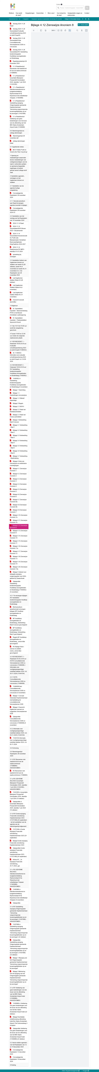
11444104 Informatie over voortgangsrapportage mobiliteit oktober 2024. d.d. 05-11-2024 (18, 741)
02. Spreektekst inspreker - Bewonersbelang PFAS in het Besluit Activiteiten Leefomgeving (18, 312)
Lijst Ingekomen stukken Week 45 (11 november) (16, 295)
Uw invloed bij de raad (61, 14)
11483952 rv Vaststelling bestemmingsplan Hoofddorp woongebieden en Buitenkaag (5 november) (18, 383)
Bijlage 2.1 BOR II (17, 406)
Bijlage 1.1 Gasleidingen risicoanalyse (18, 394)
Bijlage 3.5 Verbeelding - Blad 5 (18, 447)
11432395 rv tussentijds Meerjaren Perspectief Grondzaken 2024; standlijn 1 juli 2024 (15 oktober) (19, 795)
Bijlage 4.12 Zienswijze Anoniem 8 (18, 526)
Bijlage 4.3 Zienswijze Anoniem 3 (18, 480)
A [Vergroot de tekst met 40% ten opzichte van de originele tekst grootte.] (88, 19)
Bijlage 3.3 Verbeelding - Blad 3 (18, 436)
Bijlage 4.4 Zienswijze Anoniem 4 (18, 485)
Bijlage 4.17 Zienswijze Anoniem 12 (18, 552)
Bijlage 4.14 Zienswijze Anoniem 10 (18, 537)
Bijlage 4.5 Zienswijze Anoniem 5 (18, 490)
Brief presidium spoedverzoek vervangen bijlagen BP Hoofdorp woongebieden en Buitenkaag (17, 611)
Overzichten (40, 13)
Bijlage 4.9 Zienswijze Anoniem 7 (18, 511)
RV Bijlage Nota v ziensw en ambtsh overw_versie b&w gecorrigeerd (17, 650)
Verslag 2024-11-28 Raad (17, 25)
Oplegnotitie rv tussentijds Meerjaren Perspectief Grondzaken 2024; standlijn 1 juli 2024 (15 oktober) (18, 806)
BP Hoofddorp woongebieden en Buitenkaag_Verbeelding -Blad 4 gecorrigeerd (18, 631)
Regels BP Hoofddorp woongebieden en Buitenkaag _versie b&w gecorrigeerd (18, 640)
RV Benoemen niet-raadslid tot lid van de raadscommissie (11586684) (18, 773)
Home (20, 19)
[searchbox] (70, 8)
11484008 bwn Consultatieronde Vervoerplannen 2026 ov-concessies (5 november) (17, 689)
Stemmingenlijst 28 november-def (17, 137)
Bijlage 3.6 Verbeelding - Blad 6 (18, 452)
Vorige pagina (83, 24)
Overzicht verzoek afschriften (17, 301)
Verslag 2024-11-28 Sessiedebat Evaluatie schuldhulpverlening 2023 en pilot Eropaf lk (18, 32)
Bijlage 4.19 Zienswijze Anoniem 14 (18, 563)
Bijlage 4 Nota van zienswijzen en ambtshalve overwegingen (18, 463)
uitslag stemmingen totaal (17, 142)
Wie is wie (51, 13)
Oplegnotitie (15, 903)
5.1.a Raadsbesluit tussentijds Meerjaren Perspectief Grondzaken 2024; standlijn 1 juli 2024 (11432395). (18, 80)
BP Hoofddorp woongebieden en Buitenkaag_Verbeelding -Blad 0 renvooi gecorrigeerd (18, 622)
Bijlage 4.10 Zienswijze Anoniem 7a (18, 516)
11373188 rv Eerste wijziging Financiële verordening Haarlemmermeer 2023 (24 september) (18, 833)
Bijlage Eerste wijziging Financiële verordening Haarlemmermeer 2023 (18, 843)
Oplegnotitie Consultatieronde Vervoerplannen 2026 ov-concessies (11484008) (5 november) (18, 721)
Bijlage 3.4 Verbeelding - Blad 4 (18, 441)
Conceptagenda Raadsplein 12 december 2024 (17, 1052)
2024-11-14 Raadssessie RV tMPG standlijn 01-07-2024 (17, 249)
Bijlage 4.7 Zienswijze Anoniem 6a (18, 500)
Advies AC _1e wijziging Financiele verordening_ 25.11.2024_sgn (16, 863)
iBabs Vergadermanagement (71, 1070)
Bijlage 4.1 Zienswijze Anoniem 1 (18, 469)
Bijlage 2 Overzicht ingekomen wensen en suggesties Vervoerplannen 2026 (18, 710)
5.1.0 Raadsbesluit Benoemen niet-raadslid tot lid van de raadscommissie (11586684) (18, 69)
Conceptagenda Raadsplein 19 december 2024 (17, 1059)
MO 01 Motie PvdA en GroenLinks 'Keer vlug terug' (18, 151)
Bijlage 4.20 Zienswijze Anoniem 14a (18, 568)
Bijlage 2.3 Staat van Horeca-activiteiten (18, 416)
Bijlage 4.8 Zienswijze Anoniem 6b (18, 506)
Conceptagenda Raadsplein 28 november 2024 (17, 195)
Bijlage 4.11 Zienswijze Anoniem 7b (18, 521)
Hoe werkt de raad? (19, 14)
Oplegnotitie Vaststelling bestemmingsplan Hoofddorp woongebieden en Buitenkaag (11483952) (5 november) (18, 587)
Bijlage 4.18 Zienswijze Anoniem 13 (18, 557)
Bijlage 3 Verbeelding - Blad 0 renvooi (18, 421)
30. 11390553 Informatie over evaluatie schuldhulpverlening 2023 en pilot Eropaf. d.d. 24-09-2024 (18, 357)
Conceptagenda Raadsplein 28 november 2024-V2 (17, 210)
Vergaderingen (29, 13)
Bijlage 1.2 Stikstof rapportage (17, 399)
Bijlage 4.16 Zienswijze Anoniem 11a (18, 547)
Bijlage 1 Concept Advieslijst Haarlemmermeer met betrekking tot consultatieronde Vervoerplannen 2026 (18, 700)
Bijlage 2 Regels (16, 403)
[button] (87, 8)
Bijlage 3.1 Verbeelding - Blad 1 (18, 426)
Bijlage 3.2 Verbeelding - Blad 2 (18, 431)
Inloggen (85, 1070)
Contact (86, 13)
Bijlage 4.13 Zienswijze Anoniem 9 (18, 532)
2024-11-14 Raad (17, 223)
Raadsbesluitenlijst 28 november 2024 (18, 62)
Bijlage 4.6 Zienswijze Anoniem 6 (18, 495)
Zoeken (58, 4)
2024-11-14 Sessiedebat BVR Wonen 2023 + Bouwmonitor (18, 228)
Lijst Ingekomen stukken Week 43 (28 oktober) (16, 280)
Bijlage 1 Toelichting (17, 390)
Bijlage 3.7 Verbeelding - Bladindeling (18, 457)
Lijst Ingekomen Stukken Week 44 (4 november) (16, 287)
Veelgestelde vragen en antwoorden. (75, 14)
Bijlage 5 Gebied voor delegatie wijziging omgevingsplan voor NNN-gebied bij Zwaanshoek (18, 575)
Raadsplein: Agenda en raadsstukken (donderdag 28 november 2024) (48, 19)
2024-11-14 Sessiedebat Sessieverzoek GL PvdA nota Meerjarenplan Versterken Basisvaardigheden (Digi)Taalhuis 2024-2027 (18, 239)
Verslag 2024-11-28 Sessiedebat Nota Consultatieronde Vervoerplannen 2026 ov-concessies (17, 42)
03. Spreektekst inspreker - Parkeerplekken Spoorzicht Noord (18, 320)
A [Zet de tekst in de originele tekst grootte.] (82, 19)
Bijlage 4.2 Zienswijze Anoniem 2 (18, 475)
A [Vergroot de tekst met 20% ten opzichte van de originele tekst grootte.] (85, 19)
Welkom (11, 13)
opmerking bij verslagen (15, 255)
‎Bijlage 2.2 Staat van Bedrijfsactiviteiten (18, 410)
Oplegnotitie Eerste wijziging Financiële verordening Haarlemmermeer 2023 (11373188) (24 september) (18, 852)
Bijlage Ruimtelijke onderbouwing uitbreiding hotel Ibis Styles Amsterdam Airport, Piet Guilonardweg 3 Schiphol (18, 1021)
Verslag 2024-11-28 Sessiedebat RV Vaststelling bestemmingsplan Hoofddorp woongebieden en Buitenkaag (19, 54)
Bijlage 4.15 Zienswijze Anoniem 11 (18, 542)
